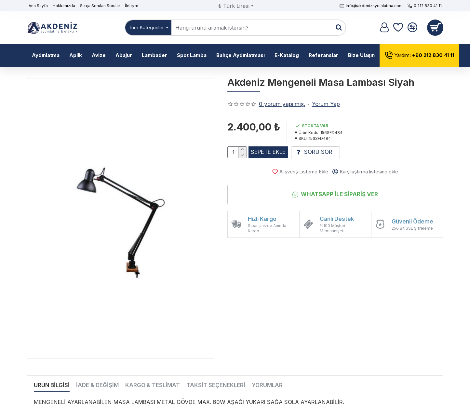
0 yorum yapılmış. (282, 104)
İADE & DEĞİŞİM (97, 385)
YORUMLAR (267, 385)
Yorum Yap (326, 104)
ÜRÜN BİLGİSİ (52, 385)
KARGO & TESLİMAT (152, 385)
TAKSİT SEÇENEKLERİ (215, 385)
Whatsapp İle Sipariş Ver (339, 197)
